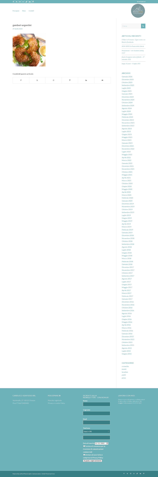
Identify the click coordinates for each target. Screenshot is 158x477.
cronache (125, 366)
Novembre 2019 (128, 206)
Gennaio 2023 (127, 143)
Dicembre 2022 (128, 146)
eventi (124, 369)
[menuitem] (16, 10)
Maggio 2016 (127, 322)
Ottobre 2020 (127, 183)
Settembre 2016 (128, 310)
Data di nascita (88, 443)
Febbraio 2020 (127, 198)
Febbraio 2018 (127, 261)
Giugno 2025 (127, 91)
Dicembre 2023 (128, 120)
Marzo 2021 (126, 180)
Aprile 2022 (126, 157)
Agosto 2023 (127, 128)
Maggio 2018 (127, 256)
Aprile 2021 (126, 178)
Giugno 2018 (127, 253)
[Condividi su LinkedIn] (86, 80)
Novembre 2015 (128, 339)
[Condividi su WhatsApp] (53, 80)
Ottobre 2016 (127, 308)
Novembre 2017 (128, 270)
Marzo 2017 (126, 293)
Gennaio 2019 (127, 232)
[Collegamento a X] (16, 1)
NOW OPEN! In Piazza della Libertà (133, 46)
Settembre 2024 (128, 105)
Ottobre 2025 (127, 82)
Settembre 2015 (128, 345)
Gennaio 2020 (127, 201)
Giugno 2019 (127, 218)
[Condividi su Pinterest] (70, 80)
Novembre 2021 (128, 169)
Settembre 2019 (128, 212)
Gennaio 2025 (127, 94)
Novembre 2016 (128, 305)
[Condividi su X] (37, 80)
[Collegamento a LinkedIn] (29, 1)
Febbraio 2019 (127, 230)
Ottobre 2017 (127, 273)
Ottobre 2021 (127, 172)
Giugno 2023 (127, 134)
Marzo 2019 (126, 227)
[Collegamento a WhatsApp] (23, 1)
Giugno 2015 (127, 354)
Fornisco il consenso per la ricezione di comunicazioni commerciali (94, 449)
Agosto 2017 (127, 279)
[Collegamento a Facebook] (13, 1)
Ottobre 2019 (127, 209)
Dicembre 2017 (128, 267)
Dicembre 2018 (128, 235)
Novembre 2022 (128, 149)
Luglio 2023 (126, 131)
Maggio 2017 (127, 287)
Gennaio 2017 (127, 299)
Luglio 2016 (126, 316)
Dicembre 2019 (128, 204)
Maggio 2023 (127, 137)
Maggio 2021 (127, 175)
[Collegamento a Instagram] (19, 1)
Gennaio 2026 (127, 77)
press (124, 378)
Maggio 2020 (127, 189)
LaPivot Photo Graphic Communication (30, 473)
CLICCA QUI (137, 403)
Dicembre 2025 (128, 79)
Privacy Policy (97, 458)
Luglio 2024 (126, 111)
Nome (85, 401)
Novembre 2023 (128, 123)
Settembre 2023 (128, 126)
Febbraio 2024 (127, 117)
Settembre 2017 (128, 276)
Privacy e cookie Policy (56, 403)
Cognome (86, 410)
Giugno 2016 (127, 319)
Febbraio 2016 (127, 331)
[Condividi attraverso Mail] (102, 80)
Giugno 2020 (127, 186)
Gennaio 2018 (127, 264)
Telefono (86, 428)
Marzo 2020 (126, 195)
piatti (124, 375)
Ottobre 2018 (127, 241)
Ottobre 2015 (127, 342)
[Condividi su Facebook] (21, 80)
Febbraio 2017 (127, 296)
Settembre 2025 (128, 85)
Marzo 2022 (126, 160)
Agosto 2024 (127, 108)
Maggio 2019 (127, 221)
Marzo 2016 (126, 328)
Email (85, 419)
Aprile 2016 (126, 325)
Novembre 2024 (128, 100)
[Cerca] (133, 26)
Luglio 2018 (126, 250)
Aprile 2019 (126, 224)
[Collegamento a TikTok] (26, 1)
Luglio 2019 (126, 215)
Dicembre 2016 (128, 302)
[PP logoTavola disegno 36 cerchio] (138, 10)
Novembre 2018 (128, 238)
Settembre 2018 (128, 244)
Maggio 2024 (127, 114)
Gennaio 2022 (127, 163)
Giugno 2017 (127, 284)
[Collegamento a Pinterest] (33, 1)
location (125, 372)
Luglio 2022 (126, 152)
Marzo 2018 (126, 258)
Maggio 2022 (127, 154)
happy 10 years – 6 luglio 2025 (131, 63)
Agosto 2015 (127, 348)
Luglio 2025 (126, 88)
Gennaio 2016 (127, 334)
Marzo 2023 (126, 140)
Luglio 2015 (126, 351)
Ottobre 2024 (127, 102)
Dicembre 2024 (128, 97)
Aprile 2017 (126, 290)
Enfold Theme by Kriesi (48, 473)
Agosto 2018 (127, 247)
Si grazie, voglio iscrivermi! (92, 461)
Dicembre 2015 (128, 336)
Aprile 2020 (126, 192)
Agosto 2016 (127, 313)
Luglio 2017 (126, 282)
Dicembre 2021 (128, 166)
